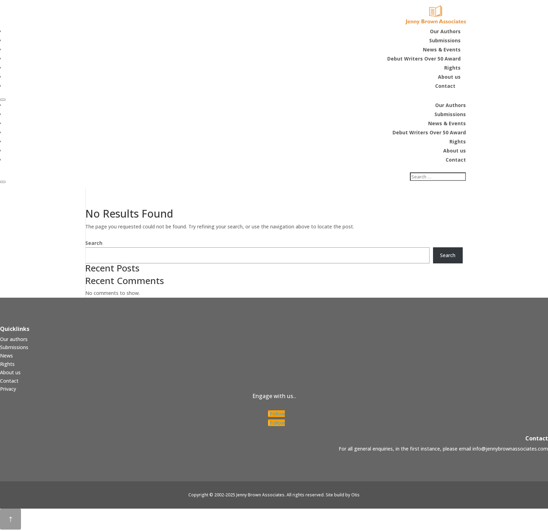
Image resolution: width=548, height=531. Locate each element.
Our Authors (450, 105)
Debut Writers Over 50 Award (429, 133)
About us (454, 151)
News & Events (447, 124)
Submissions (450, 115)
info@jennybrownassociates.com (510, 450)
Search (93, 244)
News (6, 357)
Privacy (8, 390)
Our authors (14, 340)
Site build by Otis (343, 496)
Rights (457, 142)
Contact (456, 160)
